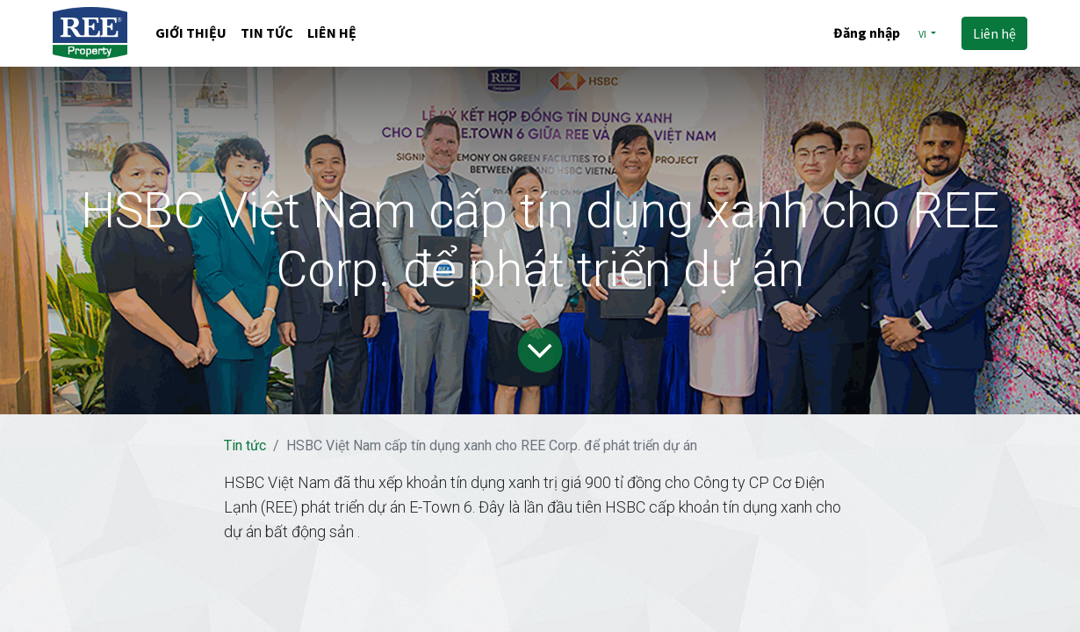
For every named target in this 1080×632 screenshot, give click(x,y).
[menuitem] (191, 34)
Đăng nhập (866, 32)
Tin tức (245, 445)
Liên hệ (994, 33)
